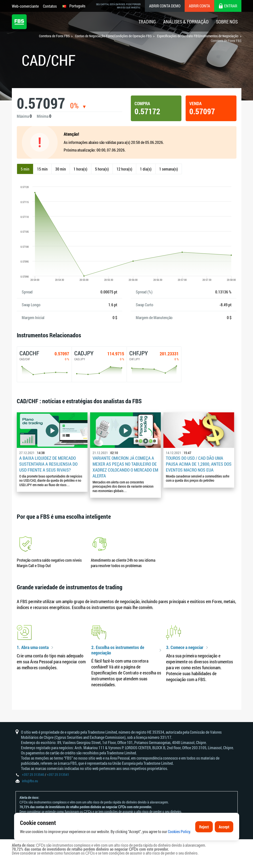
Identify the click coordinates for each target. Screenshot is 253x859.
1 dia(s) (146, 169)
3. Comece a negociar (184, 647)
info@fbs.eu (30, 781)
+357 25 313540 (33, 774)
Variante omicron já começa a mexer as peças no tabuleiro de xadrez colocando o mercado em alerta (125, 467)
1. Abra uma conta (33, 647)
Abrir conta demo (164, 5)
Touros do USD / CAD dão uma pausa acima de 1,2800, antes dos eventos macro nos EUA (199, 464)
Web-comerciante (25, 6)
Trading (147, 22)
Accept (224, 838)
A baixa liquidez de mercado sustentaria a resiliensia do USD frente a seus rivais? (48, 464)
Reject (204, 838)
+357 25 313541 (58, 774)
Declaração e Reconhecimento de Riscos (83, 816)
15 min (42, 169)
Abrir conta (199, 5)
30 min (60, 169)
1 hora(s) (80, 169)
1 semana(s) (168, 169)
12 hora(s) (124, 169)
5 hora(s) (102, 169)
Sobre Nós (227, 22)
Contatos (50, 6)
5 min (25, 169)
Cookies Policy (179, 843)
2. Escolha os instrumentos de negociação (117, 650)
